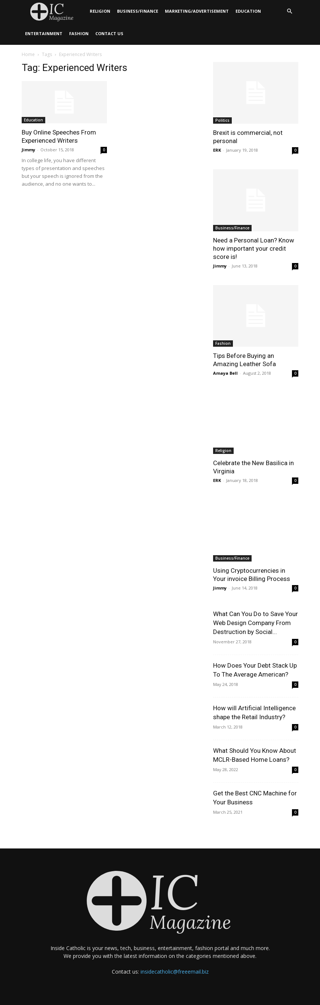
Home (28, 54)
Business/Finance (137, 11)
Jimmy (28, 149)
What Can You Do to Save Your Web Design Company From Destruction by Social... (255, 623)
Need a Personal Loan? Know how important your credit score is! (253, 248)
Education (248, 11)
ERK (217, 150)
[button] (289, 11)
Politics (222, 120)
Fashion (79, 33)
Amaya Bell (225, 373)
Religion (100, 11)
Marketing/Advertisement (197, 11)
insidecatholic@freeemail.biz (175, 971)
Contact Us (109, 33)
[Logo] (54, 11)
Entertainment (43, 33)
